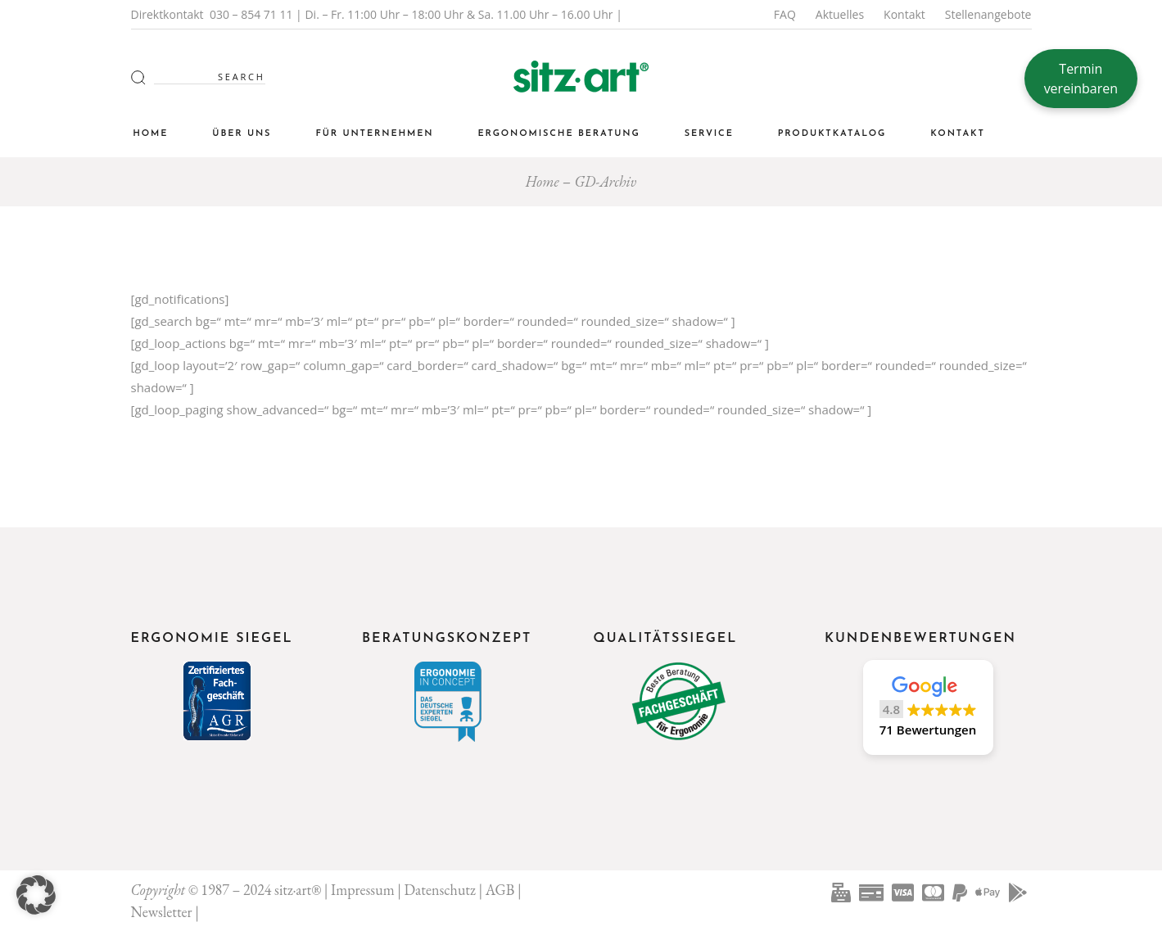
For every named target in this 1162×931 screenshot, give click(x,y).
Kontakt (904, 14)
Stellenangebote (988, 14)
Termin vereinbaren (1081, 78)
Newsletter (161, 911)
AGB (500, 889)
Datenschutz (440, 889)
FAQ (785, 14)
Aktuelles (840, 14)
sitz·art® (297, 889)
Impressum (363, 889)
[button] (928, 707)
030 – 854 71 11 (251, 14)
